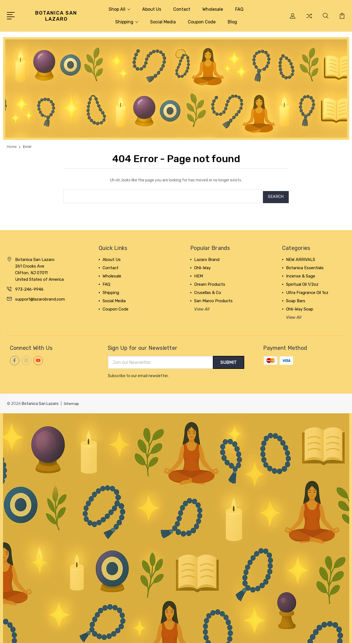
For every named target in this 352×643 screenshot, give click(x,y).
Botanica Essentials (305, 265)
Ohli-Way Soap (299, 307)
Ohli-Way (202, 265)
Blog (232, 21)
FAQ (239, 9)
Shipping (126, 21)
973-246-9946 (29, 287)
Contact (181, 9)
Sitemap (71, 402)
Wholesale (212, 9)
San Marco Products (213, 298)
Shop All (119, 9)
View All (202, 307)
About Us (151, 9)
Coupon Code (202, 21)
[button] (176, 88)
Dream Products (209, 282)
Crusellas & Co (207, 290)
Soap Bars (295, 298)
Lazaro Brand (206, 257)
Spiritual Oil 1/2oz (302, 282)
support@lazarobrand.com (40, 297)
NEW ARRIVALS (300, 257)
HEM (198, 274)
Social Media (163, 21)
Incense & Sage (300, 274)
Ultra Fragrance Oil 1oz (307, 290)
